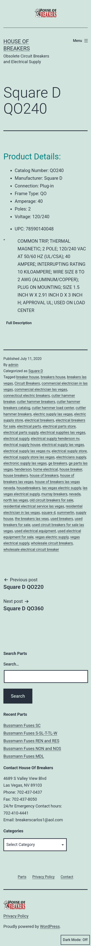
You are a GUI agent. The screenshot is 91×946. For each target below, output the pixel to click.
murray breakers (54, 494)
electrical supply (16, 438)
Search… (11, 664)
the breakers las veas (32, 519)
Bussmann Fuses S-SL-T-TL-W (30, 733)
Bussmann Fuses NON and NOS (32, 748)
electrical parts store (59, 426)
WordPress (50, 926)
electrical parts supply (20, 432)
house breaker (71, 469)
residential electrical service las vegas (33, 506)
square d (48, 512)
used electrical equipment (35, 531)
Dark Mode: (75, 940)
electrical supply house (21, 445)
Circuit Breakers (27, 383)
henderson (22, 469)
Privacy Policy (16, 916)
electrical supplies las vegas (62, 432)
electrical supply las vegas (63, 445)
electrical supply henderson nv (55, 438)
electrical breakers (39, 420)
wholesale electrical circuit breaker (31, 549)
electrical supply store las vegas (29, 457)
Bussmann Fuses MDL (23, 756)
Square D (35, 371)
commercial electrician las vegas (40, 389)
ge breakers (57, 463)
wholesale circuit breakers (52, 543)
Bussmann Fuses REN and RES (31, 740)
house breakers (15, 475)
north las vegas (15, 500)
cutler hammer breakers (36, 402)
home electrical (45, 469)
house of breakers (44, 475)
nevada (75, 494)
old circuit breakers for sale (51, 500)
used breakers (61, 519)
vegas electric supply (52, 537)
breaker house (27, 377)
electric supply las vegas (53, 414)
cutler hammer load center (53, 408)
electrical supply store (69, 451)
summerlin (65, 512)
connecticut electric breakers (26, 395)
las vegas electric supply (61, 488)
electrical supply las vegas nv (26, 451)
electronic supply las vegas (25, 463)
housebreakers (28, 488)
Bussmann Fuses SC (22, 725)
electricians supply (71, 457)
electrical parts (29, 426)
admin (13, 365)
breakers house (53, 377)
